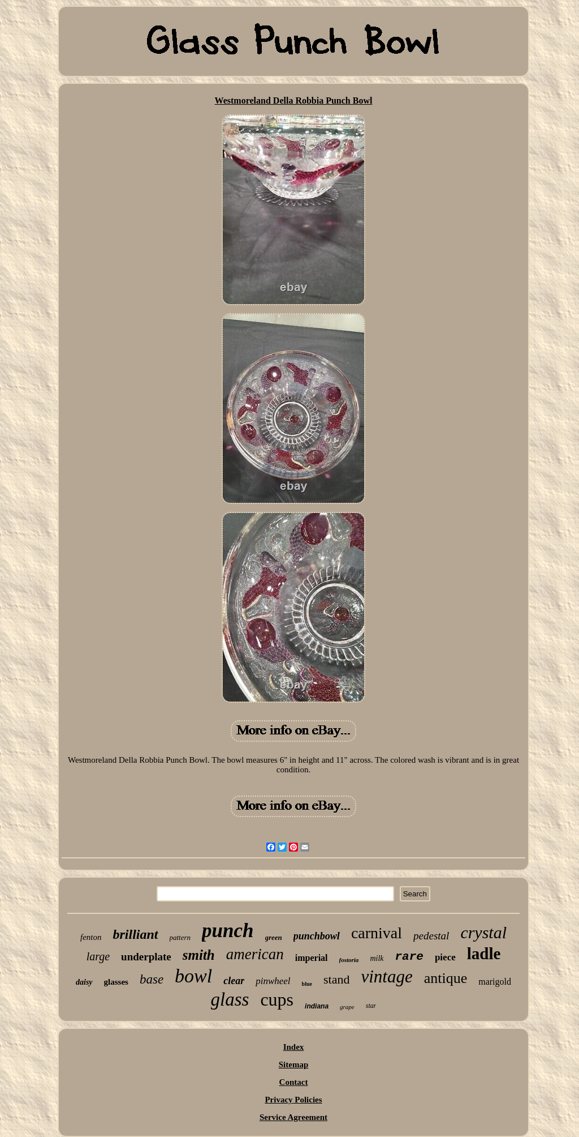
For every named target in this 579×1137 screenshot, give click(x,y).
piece (445, 957)
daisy (84, 982)
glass (230, 999)
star (371, 1006)
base (151, 979)
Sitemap (294, 1064)
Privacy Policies (293, 1099)
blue (307, 984)
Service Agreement (293, 1117)
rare (409, 956)
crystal (483, 932)
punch (227, 931)
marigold (494, 981)
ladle (484, 953)
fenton (91, 937)
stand (336, 979)
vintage (386, 976)
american (255, 954)
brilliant (135, 934)
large (98, 956)
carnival (376, 933)
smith (199, 955)
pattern (180, 937)
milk (376, 958)
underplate (146, 957)
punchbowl (316, 936)
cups (276, 999)
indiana (317, 1006)
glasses (116, 981)
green (273, 937)
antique (446, 978)
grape (347, 1006)
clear (233, 980)
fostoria (349, 959)
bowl (193, 975)
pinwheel (273, 981)
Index (293, 1046)
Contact (293, 1082)
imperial (311, 958)
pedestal (431, 936)
